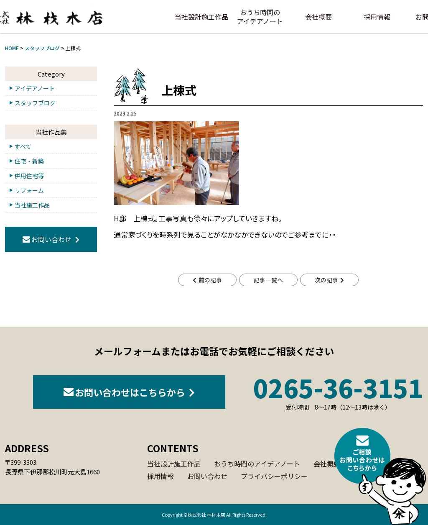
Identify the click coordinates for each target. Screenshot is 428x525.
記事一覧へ (268, 280)
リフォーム (29, 190)
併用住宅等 (29, 176)
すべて (23, 146)
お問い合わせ (51, 239)
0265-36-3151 (338, 392)
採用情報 (377, 17)
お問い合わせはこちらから (130, 392)
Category (51, 73)
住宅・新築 (29, 161)
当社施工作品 (32, 205)
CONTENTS (173, 448)
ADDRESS (27, 448)
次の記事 (326, 280)
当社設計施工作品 (201, 17)
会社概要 (318, 17)
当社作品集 (51, 132)
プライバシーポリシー (274, 476)
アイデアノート (35, 88)
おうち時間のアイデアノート (260, 16)
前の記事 (210, 280)
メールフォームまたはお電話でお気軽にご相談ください (214, 351)
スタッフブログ (35, 103)
